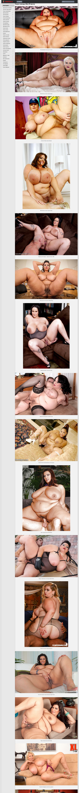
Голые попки (5, 29)
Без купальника (6, 58)
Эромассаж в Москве (7, 7)
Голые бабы (5, 65)
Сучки (4, 53)
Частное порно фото (7, 9)
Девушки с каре (6, 55)
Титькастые (5, 62)
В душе (4, 60)
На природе (5, 63)
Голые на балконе (6, 43)
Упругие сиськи (6, 41)
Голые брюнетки (6, 31)
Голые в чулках (6, 21)
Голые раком (5, 45)
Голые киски (5, 28)
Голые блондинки (6, 17)
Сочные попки (6, 50)
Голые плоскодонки (7, 48)
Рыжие (4, 33)
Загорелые (5, 51)
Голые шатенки (6, 19)
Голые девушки (6, 40)
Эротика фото (5, 12)
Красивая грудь (6, 24)
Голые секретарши (7, 11)
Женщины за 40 (6, 26)
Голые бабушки (6, 67)
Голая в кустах (6, 46)
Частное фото (5, 14)
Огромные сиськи (6, 38)
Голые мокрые (6, 16)
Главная (19, 1)
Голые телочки (6, 36)
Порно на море (6, 34)
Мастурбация (5, 23)
